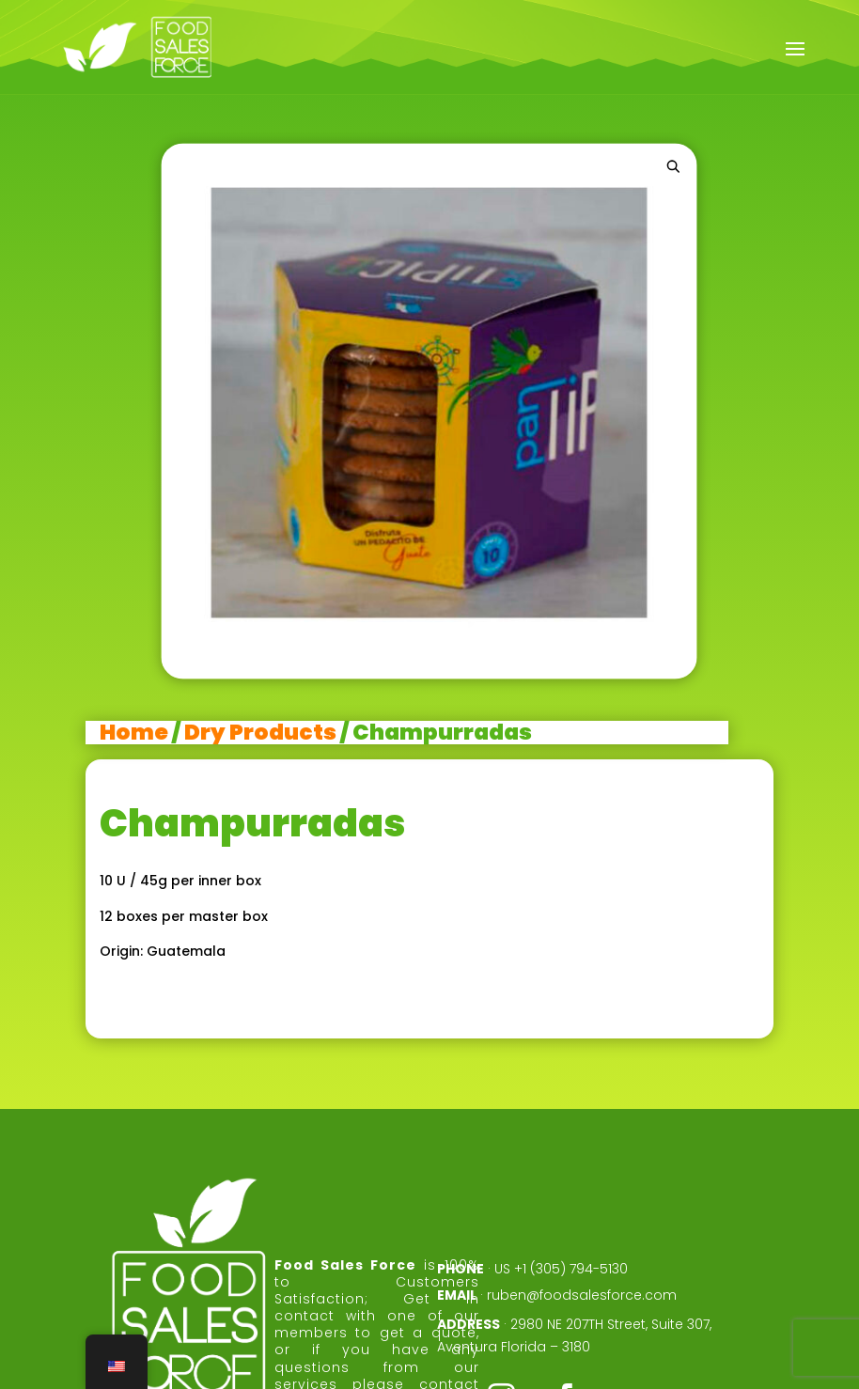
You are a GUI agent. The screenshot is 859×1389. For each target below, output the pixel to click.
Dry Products (260, 732)
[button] (674, 166)
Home (134, 732)
